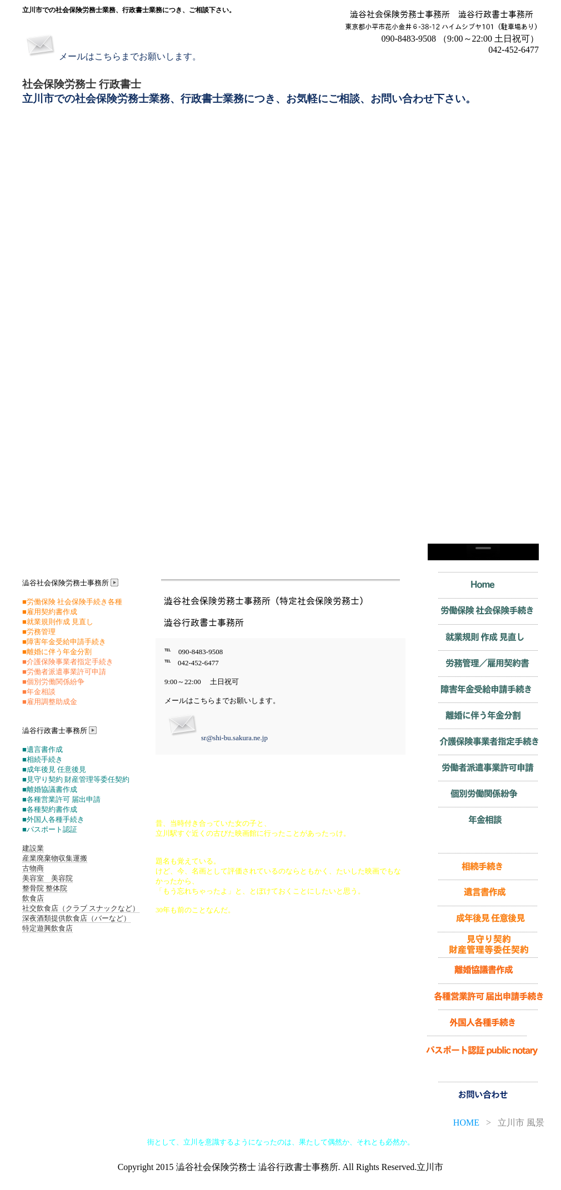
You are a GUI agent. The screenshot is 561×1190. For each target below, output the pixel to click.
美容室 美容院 (47, 878)
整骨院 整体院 (44, 888)
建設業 (33, 848)
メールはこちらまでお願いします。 (130, 56)
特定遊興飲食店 (47, 928)
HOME (466, 1122)
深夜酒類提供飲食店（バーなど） (76, 918)
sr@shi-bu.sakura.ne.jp (234, 738)
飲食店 (33, 898)
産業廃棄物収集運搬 (54, 858)
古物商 (33, 868)
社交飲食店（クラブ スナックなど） (80, 908)
